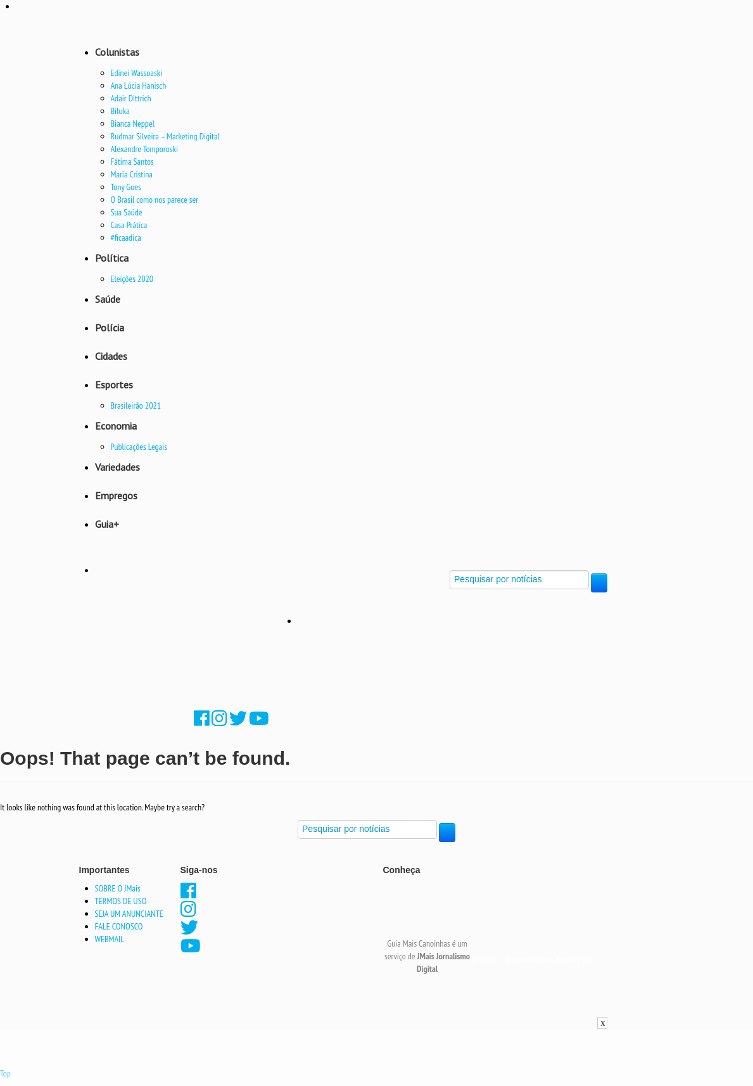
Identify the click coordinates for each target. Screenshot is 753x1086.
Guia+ (107, 524)
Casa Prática (129, 225)
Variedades (117, 467)
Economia (116, 425)
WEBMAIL (110, 939)
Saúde (107, 299)
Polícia (109, 327)
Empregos (116, 495)
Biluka (120, 111)
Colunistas (117, 52)
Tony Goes (126, 187)
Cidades (111, 356)
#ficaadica (126, 237)
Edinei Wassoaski (137, 73)
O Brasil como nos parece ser (155, 199)
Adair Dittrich (131, 98)
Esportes (114, 384)
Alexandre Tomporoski (144, 149)
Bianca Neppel (133, 123)
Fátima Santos (132, 161)
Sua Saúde (126, 212)
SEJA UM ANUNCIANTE (129, 913)
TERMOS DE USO (121, 901)
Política (112, 258)
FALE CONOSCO (119, 926)
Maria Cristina (132, 174)
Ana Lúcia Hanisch (139, 85)
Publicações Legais (139, 446)
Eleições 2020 (132, 278)
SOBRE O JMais (118, 888)
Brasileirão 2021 (136, 405)
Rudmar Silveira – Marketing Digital (165, 136)
